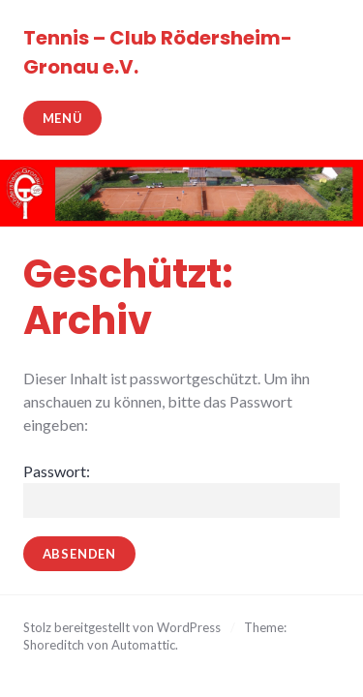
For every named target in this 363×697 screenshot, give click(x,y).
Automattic (143, 644)
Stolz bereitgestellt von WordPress (122, 627)
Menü (63, 118)
